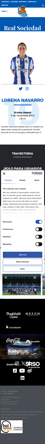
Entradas (23, 1)
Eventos (4, 5)
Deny (22, 269)
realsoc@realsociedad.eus (11, 397)
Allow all (22, 255)
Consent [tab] (8, 180)
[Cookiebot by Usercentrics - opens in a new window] (32, 173)
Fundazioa (5, 1)
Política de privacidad (9, 402)
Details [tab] (23, 180)
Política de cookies (8, 404)
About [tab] (36, 180)
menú (4, 11)
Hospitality (32, 1)
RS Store (14, 1)
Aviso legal (5, 399)
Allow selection (22, 262)
